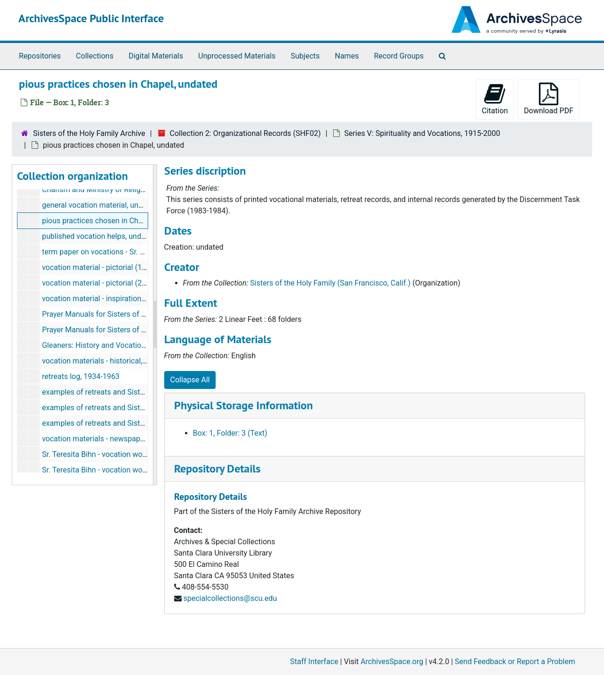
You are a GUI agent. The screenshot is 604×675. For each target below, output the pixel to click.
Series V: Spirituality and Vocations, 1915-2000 (422, 133)
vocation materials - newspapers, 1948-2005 (116, 438)
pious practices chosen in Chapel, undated (113, 220)
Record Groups (398, 55)
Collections (95, 55)
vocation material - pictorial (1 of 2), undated (116, 267)
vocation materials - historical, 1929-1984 (111, 360)
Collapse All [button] (190, 379)
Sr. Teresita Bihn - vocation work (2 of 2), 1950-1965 (128, 469)
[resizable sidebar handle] (155, 325)
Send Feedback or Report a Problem (515, 661)
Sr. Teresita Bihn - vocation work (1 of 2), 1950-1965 (128, 454)
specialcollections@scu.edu (230, 598)
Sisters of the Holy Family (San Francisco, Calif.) (330, 282)
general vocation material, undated (100, 205)
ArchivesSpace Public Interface (91, 18)
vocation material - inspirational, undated (110, 298)
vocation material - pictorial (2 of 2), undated (116, 282)
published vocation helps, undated (99, 236)
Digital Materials (155, 55)
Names (347, 55)
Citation (495, 99)
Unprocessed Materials (237, 55)
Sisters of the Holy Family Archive (89, 133)
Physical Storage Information (243, 405)
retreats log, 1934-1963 (80, 376)
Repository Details (217, 468)
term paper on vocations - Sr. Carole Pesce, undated (128, 251)
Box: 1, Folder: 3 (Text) (230, 433)
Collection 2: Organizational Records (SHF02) (245, 133)
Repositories (40, 55)
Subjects (305, 55)
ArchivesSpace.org (392, 661)
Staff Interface (314, 661)
